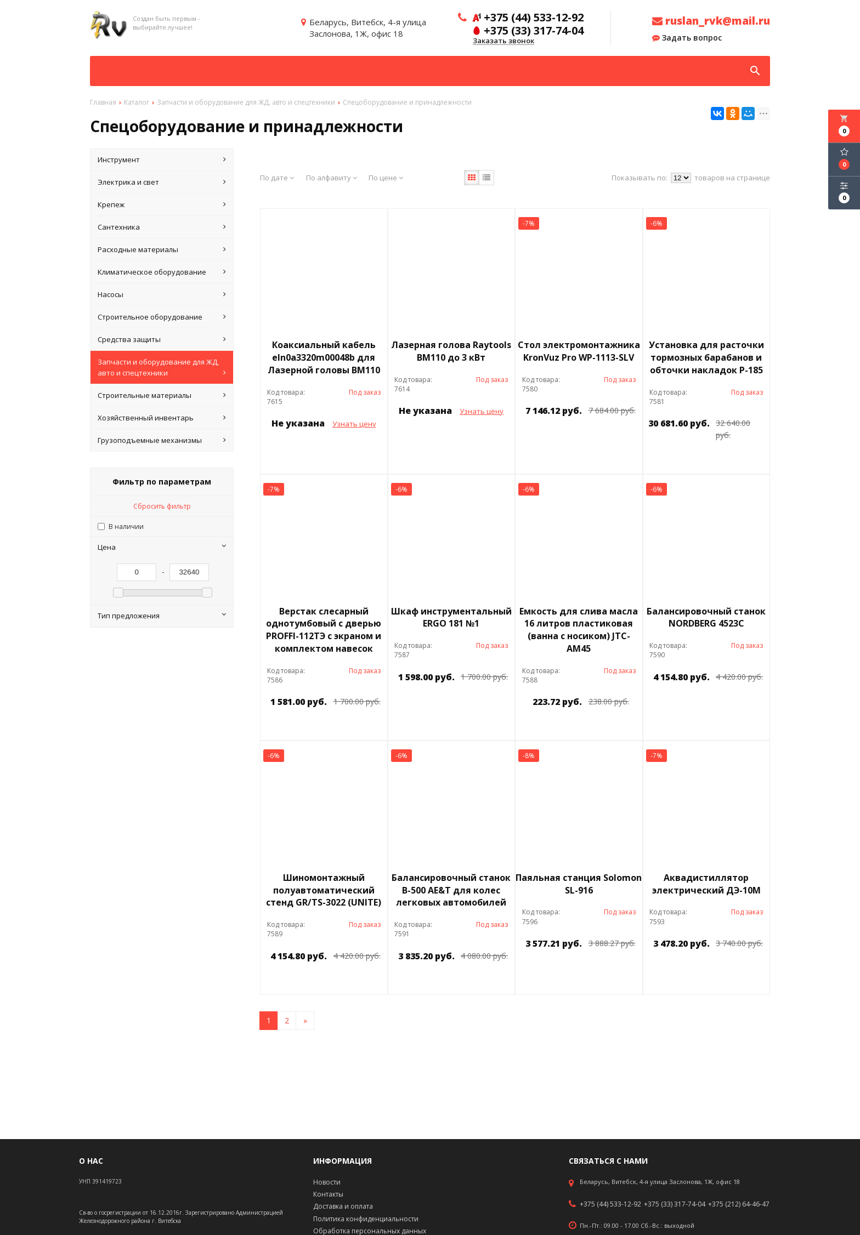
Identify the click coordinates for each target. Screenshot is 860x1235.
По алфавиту (331, 178)
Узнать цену (354, 424)
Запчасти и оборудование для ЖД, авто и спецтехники (162, 367)
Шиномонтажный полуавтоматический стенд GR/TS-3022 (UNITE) (323, 890)
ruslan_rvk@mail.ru (711, 20)
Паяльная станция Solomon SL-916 (579, 884)
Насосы (162, 294)
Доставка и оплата (343, 1206)
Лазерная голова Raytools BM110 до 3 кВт (451, 351)
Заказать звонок (503, 41)
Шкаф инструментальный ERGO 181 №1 (451, 617)
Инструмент (162, 159)
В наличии (126, 526)
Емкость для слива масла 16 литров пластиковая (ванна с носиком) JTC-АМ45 (578, 630)
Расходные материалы (162, 249)
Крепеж (162, 204)
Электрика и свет (162, 182)
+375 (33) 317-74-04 (674, 1204)
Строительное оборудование (162, 316)
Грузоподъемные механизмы (162, 440)
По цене (386, 178)
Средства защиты (162, 339)
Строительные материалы (162, 395)
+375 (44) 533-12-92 (610, 1204)
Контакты (328, 1194)
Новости (327, 1182)
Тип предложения (162, 616)
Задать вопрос (687, 38)
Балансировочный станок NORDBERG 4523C (706, 617)
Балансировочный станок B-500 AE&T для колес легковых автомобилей (451, 890)
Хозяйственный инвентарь (162, 417)
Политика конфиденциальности (365, 1218)
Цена (162, 547)
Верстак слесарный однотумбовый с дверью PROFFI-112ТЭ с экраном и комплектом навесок (323, 630)
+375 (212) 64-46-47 (739, 1204)
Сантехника (162, 226)
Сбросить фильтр (162, 506)
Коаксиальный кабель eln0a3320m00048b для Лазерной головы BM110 (324, 357)
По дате (277, 178)
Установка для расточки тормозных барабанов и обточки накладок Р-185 (706, 357)
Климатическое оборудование (162, 271)
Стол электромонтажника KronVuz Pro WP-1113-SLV (579, 351)
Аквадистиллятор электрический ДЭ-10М (706, 884)
